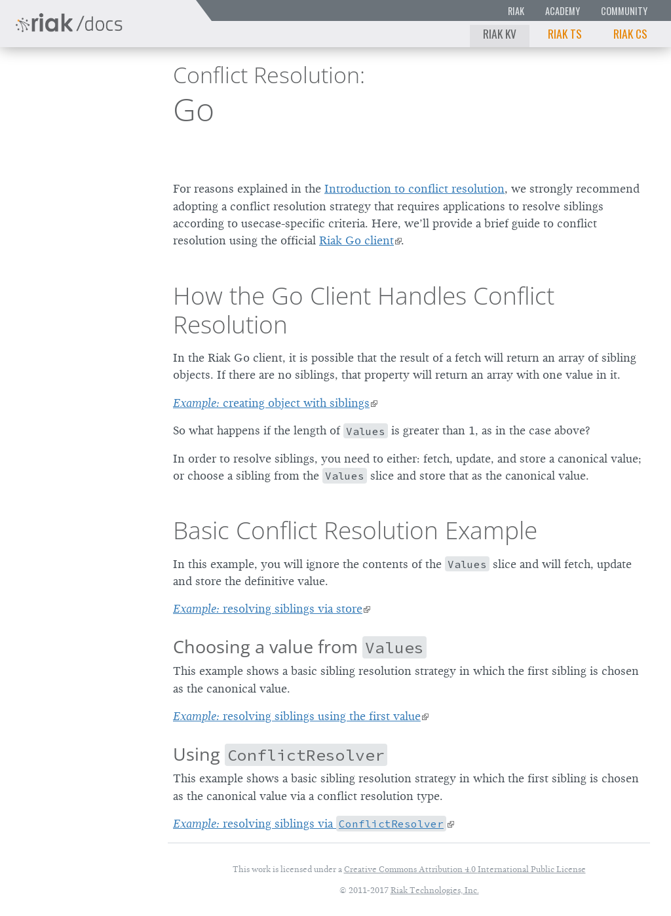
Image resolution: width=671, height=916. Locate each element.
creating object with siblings (271, 403)
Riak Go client (356, 240)
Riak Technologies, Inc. (435, 890)
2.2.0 (115, 79)
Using (280, 754)
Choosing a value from (300, 646)
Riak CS (630, 33)
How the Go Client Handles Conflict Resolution (363, 310)
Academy (562, 11)
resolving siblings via (309, 823)
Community (624, 11)
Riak (516, 11)
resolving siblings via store (267, 608)
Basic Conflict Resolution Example (355, 530)
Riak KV (499, 33)
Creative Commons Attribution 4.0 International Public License (465, 869)
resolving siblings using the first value (297, 716)
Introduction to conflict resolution (414, 188)
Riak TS (565, 33)
